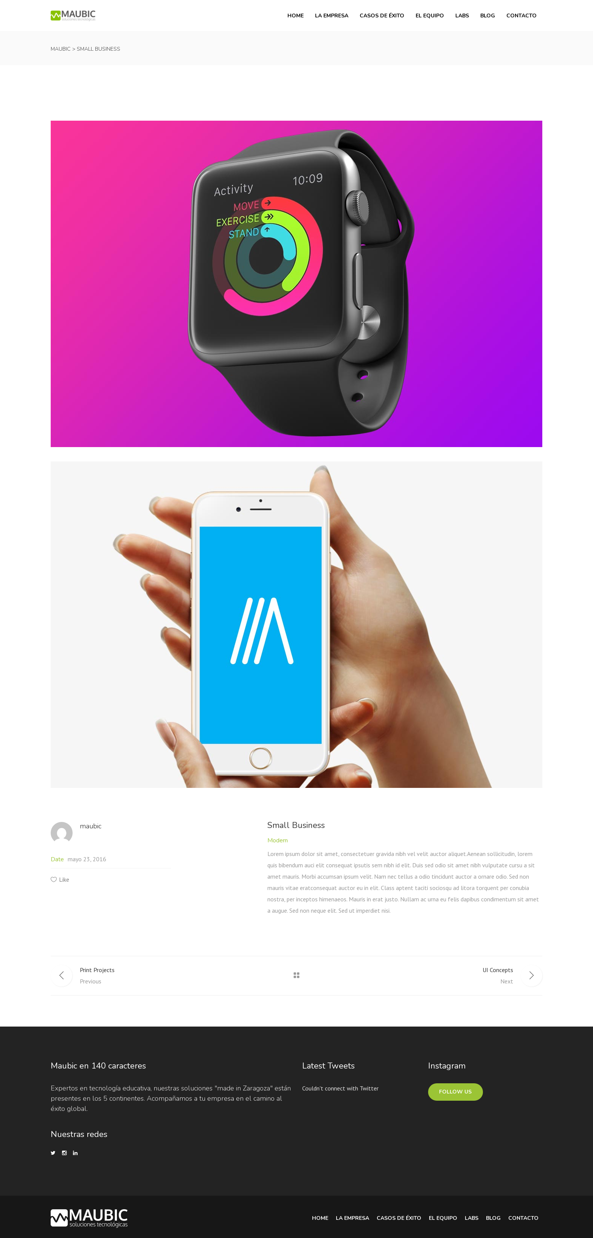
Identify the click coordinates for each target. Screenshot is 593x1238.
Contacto (523, 1218)
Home (320, 1218)
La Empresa (352, 1218)
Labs (471, 1218)
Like (64, 879)
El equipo (443, 1218)
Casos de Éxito (399, 1218)
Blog (493, 1218)
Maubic (61, 49)
